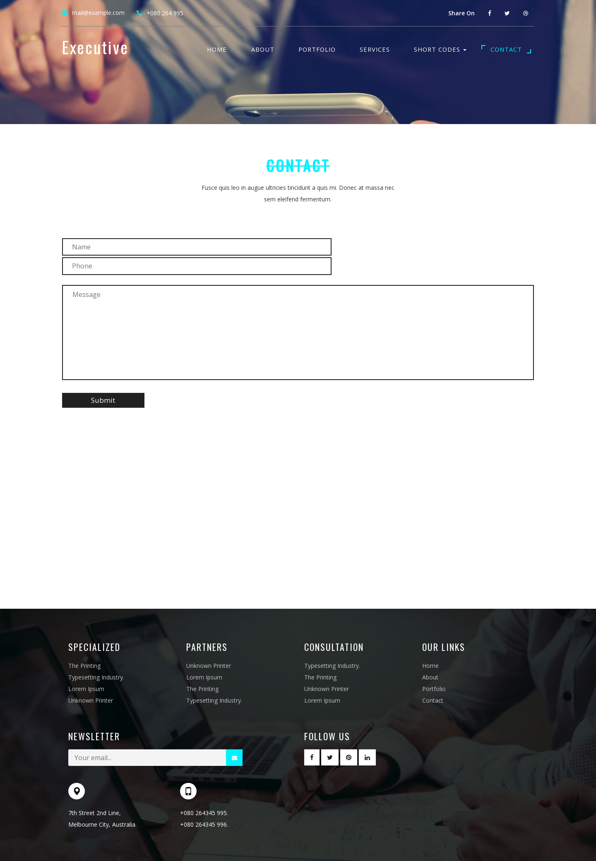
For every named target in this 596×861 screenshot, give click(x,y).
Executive (95, 49)
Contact (506, 49)
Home (217, 49)
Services (375, 49)
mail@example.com (98, 13)
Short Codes (440, 49)
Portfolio (317, 49)
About (262, 49)
